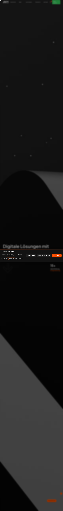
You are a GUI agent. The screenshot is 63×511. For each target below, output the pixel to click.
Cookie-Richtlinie (8, 259)
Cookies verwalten (11, 257)
